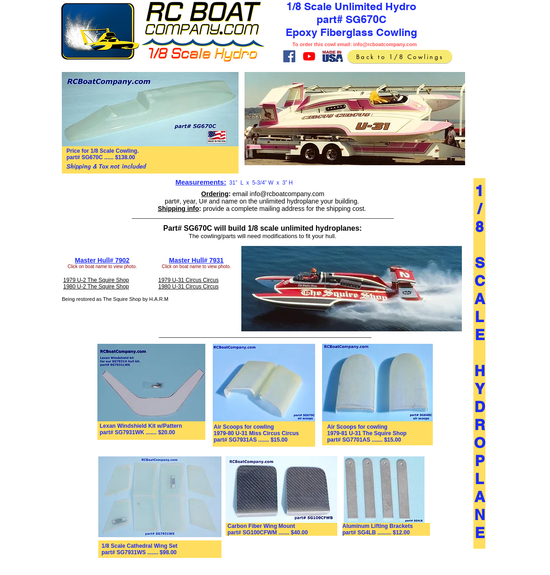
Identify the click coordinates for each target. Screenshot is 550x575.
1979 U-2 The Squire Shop (96, 280)
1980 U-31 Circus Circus (188, 286)
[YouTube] (309, 56)
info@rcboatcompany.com (385, 44)
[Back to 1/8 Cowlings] (399, 56)
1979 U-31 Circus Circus (188, 280)
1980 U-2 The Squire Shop (96, 286)
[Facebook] (289, 56)
